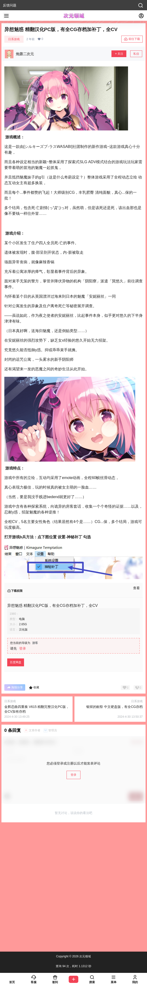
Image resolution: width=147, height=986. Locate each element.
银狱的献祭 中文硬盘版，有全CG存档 (114, 707)
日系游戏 (14, 39)
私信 (136, 53)
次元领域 (85, 956)
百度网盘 (15, 662)
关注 (119, 53)
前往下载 (132, 39)
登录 (22, 648)
